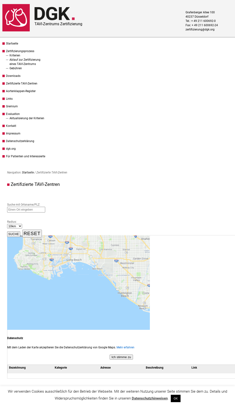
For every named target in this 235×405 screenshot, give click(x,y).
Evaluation (13, 114)
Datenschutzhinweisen (150, 398)
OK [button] (176, 398)
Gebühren (16, 68)
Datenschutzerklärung (20, 141)
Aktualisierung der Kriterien (27, 118)
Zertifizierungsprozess (20, 51)
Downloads (13, 76)
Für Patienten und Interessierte (25, 156)
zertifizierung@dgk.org (200, 29)
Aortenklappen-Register (21, 91)
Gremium (12, 106)
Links (9, 98)
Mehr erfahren (125, 347)
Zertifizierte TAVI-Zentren (21, 83)
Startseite (12, 43)
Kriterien (15, 55)
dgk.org (11, 148)
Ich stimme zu (121, 357)
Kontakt (11, 126)
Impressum (13, 133)
